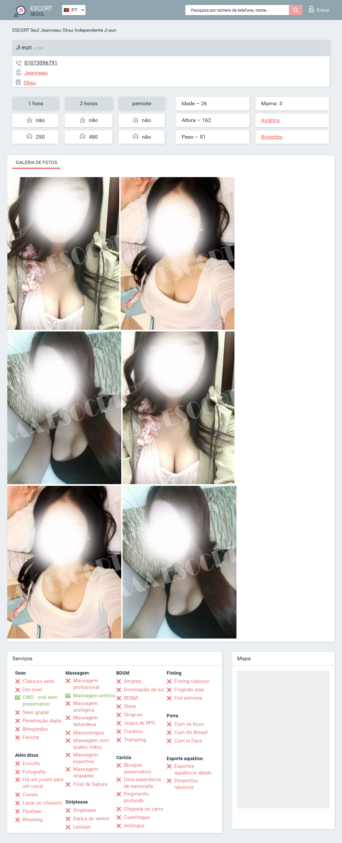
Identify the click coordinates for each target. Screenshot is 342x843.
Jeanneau (50, 30)
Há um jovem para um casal (43, 783)
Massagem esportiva (85, 758)
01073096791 (40, 62)
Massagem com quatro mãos (91, 743)
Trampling (135, 740)
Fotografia (34, 772)
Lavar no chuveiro (42, 803)
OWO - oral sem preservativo (40, 700)
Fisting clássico (192, 681)
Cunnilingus (137, 817)
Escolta (31, 763)
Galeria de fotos (36, 162)
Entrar (319, 9)
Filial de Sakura (90, 784)
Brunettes (272, 137)
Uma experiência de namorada (142, 783)
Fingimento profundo (136, 797)
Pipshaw (32, 811)
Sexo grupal (36, 712)
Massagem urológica (85, 706)
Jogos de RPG (139, 723)
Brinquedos (35, 729)
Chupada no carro (143, 809)
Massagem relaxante (85, 772)
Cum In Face (188, 741)
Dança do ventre (91, 819)
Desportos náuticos (186, 784)
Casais (30, 795)
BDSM (131, 698)
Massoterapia (88, 733)
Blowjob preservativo (137, 768)
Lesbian (82, 827)
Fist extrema (188, 698)
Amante (132, 681)
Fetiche (31, 737)
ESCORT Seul (25, 30)
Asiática (270, 120)
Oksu (67, 30)
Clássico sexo (38, 681)
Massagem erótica (94, 696)
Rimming (32, 820)
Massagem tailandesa (85, 721)
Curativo (133, 731)
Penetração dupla (42, 721)
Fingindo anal (189, 690)
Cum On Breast (191, 732)
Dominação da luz (144, 690)
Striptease (84, 810)
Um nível (32, 690)
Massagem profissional (86, 684)
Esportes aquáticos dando (193, 769)
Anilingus (134, 826)
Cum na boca (189, 724)
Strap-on (133, 715)
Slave (130, 706)
